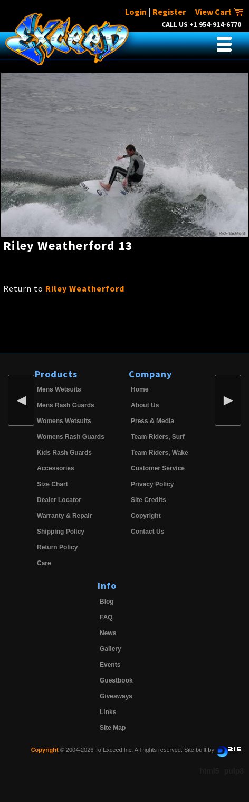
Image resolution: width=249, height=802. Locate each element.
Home (139, 389)
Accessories (55, 468)
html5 (209, 771)
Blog (107, 601)
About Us (145, 405)
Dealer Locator (59, 500)
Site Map (113, 727)
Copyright (146, 515)
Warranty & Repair (64, 515)
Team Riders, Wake (159, 452)
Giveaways (116, 696)
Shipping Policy (60, 531)
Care (44, 563)
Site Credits (148, 500)
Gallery (110, 649)
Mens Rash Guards (65, 405)
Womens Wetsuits (64, 421)
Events (110, 664)
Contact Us (147, 531)
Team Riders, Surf (158, 436)
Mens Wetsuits (59, 389)
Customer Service (158, 468)
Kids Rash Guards (64, 452)
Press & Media (152, 421)
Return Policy (57, 547)
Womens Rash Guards (70, 436)
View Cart (219, 11)
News (108, 633)
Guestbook (116, 680)
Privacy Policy (152, 484)
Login (136, 11)
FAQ (106, 617)
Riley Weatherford (85, 288)
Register (169, 11)
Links (108, 712)
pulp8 (234, 771)
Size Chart (52, 484)
